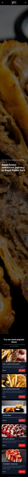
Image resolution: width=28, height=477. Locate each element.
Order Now (21, 370)
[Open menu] (2, 2)
